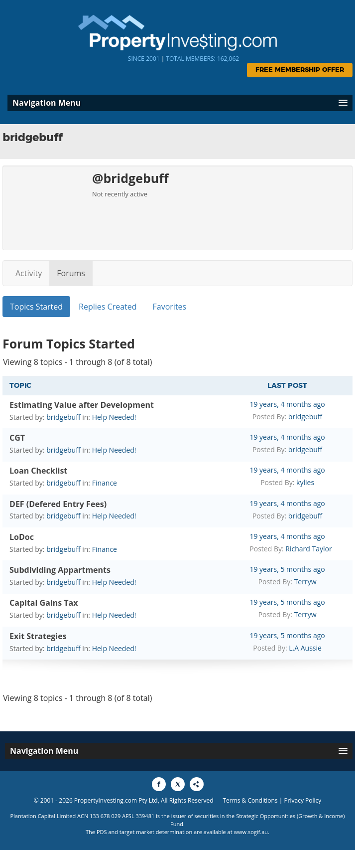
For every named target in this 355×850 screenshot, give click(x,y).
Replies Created (107, 306)
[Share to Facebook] (159, 784)
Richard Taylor (308, 548)
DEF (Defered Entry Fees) (58, 504)
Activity (28, 273)
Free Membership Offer (299, 70)
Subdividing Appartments (60, 569)
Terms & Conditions (250, 800)
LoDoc (21, 536)
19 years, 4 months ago (287, 404)
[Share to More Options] (197, 784)
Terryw (305, 581)
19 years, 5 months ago (287, 569)
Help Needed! (114, 417)
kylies (305, 482)
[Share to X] (178, 784)
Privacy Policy (302, 800)
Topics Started (36, 306)
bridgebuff (63, 417)
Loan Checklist (38, 470)
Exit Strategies (38, 636)
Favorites (170, 306)
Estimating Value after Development (81, 404)
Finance (104, 483)
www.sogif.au (251, 832)
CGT (17, 437)
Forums (71, 273)
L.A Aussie (305, 648)
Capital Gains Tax (43, 602)
